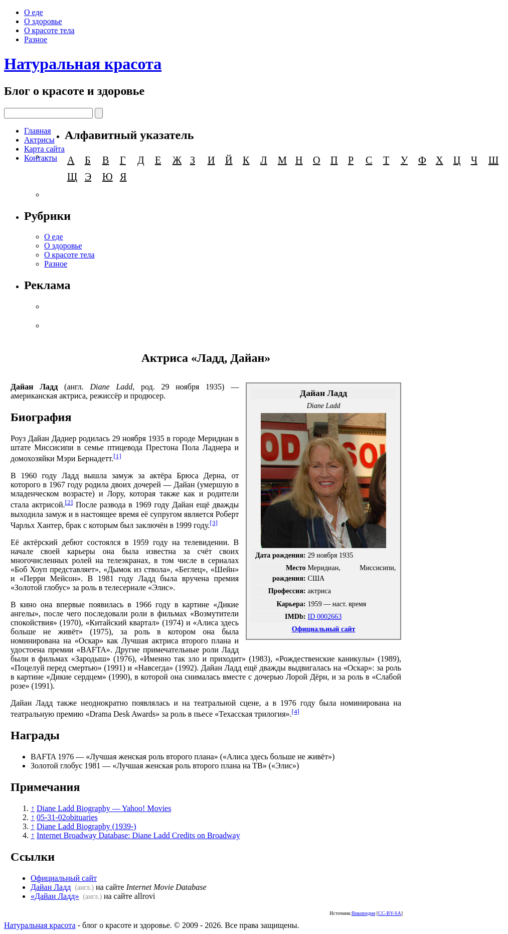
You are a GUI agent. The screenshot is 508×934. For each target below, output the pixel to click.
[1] (117, 456)
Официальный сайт (324, 629)
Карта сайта (44, 149)
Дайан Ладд (51, 887)
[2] (69, 502)
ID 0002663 (325, 616)
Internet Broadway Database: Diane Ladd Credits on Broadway (138, 835)
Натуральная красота (82, 64)
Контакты (40, 158)
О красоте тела (49, 30)
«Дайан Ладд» (55, 896)
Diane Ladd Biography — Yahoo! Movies (104, 808)
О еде (33, 12)
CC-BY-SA (389, 913)
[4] (296, 711)
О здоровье (43, 21)
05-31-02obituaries (67, 817)
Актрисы (39, 140)
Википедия (363, 913)
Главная (37, 130)
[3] (214, 522)
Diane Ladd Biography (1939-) (86, 826)
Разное (35, 39)
